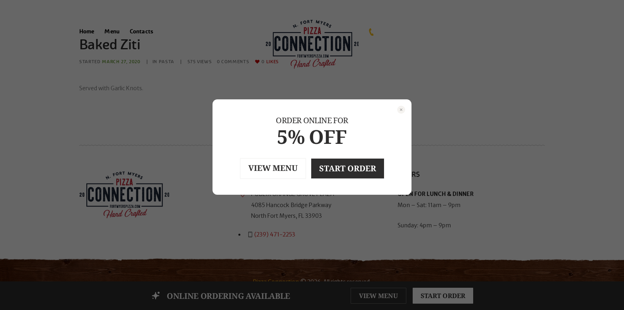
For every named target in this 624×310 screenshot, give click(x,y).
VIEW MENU (273, 168)
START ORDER (347, 168)
